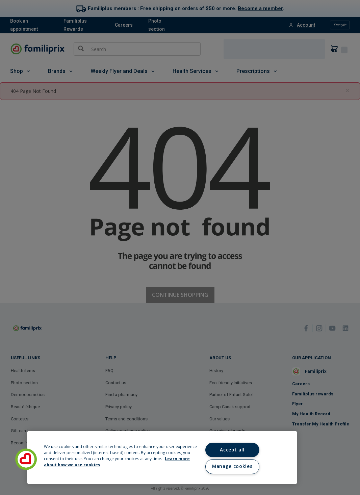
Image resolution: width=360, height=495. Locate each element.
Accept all (232, 450)
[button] (26, 459)
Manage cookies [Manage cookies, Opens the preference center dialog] (232, 466)
